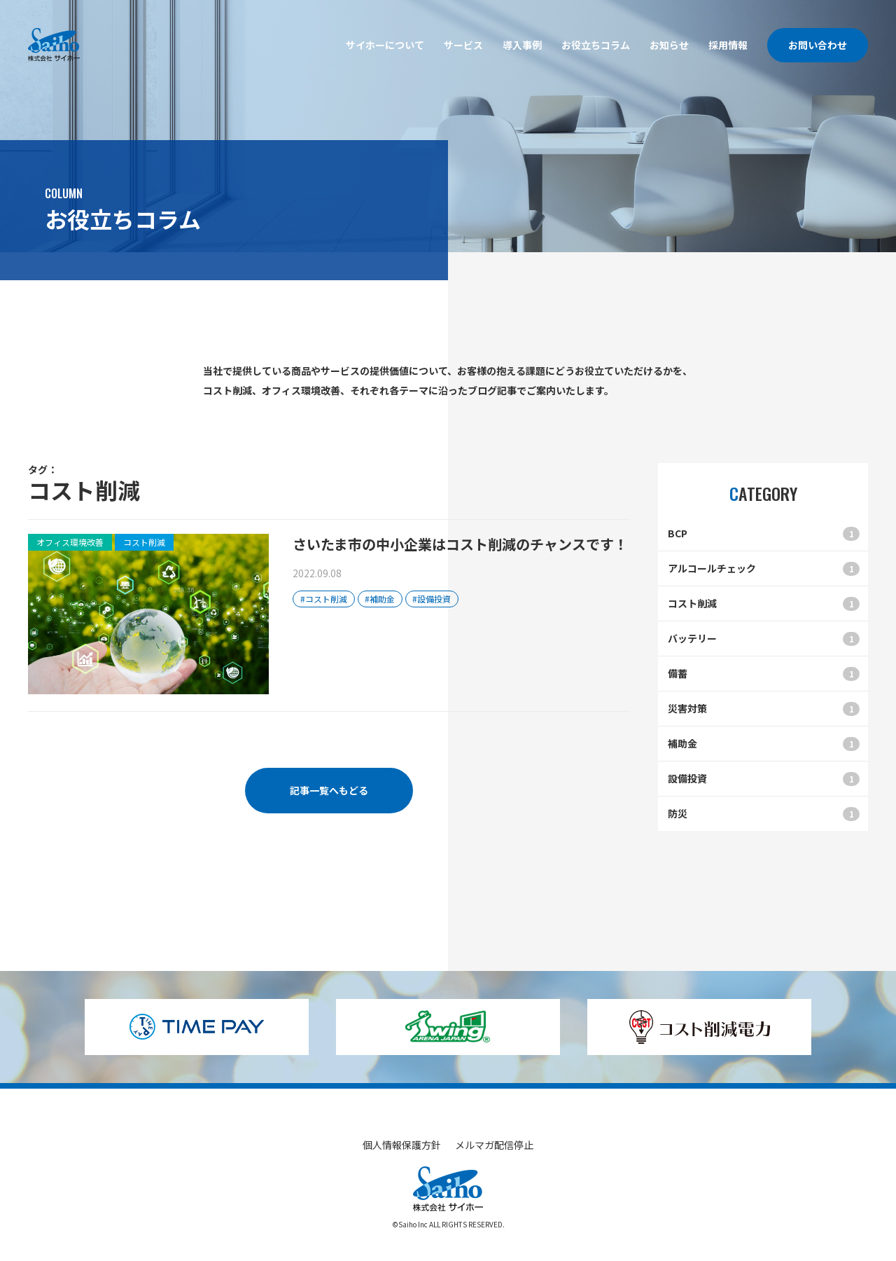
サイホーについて (385, 45)
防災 (764, 813)
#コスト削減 (323, 599)
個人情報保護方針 (402, 1145)
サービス (463, 45)
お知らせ (669, 45)
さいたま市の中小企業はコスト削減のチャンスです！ (460, 544)
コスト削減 (764, 603)
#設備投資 (431, 599)
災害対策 (764, 708)
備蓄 (764, 673)
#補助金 (380, 599)
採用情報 (728, 45)
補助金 (764, 743)
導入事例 (522, 45)
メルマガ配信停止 (494, 1145)
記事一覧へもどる (329, 790)
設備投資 (764, 778)
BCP (764, 533)
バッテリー (764, 638)
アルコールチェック (764, 568)
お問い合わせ (817, 45)
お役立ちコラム (595, 45)
